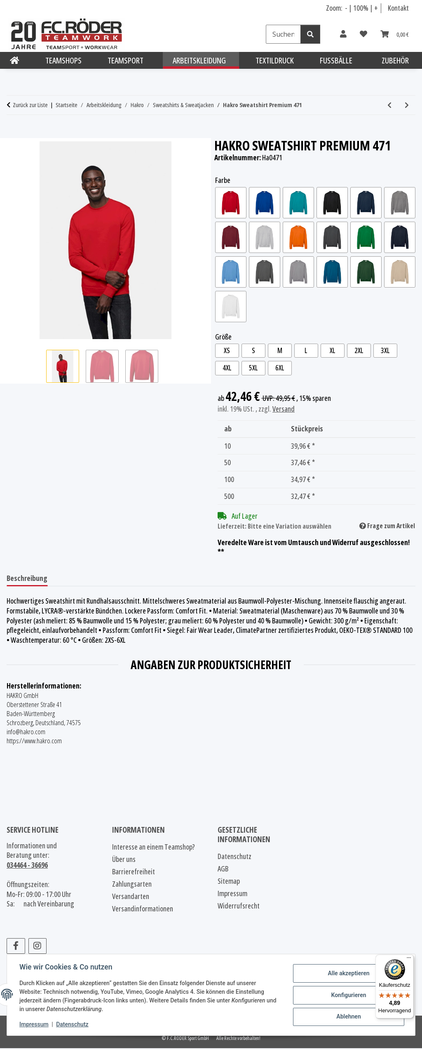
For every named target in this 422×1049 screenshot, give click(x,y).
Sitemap (229, 882)
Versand (283, 409)
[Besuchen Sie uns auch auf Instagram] (37, 946)
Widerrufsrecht (239, 906)
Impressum (34, 1024)
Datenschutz (73, 1024)
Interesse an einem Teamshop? (153, 847)
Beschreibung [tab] (27, 579)
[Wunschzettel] (363, 34)
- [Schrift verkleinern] (347, 8)
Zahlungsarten (132, 885)
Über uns (124, 860)
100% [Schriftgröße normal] (360, 8)
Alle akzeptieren (347, 973)
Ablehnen (347, 1016)
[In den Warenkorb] (13, 133)
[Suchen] (283, 34)
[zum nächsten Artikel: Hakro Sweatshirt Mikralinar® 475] (406, 105)
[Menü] (409, 960)
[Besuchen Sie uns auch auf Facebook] (16, 946)
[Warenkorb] (394, 34)
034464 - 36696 (27, 866)
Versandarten (130, 897)
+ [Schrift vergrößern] (376, 8)
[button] (343, 34)
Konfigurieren (347, 995)
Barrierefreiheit (133, 872)
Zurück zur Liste (30, 105)
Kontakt (398, 8)
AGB (223, 869)
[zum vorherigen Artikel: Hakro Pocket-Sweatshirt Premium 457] (389, 105)
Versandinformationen (142, 909)
